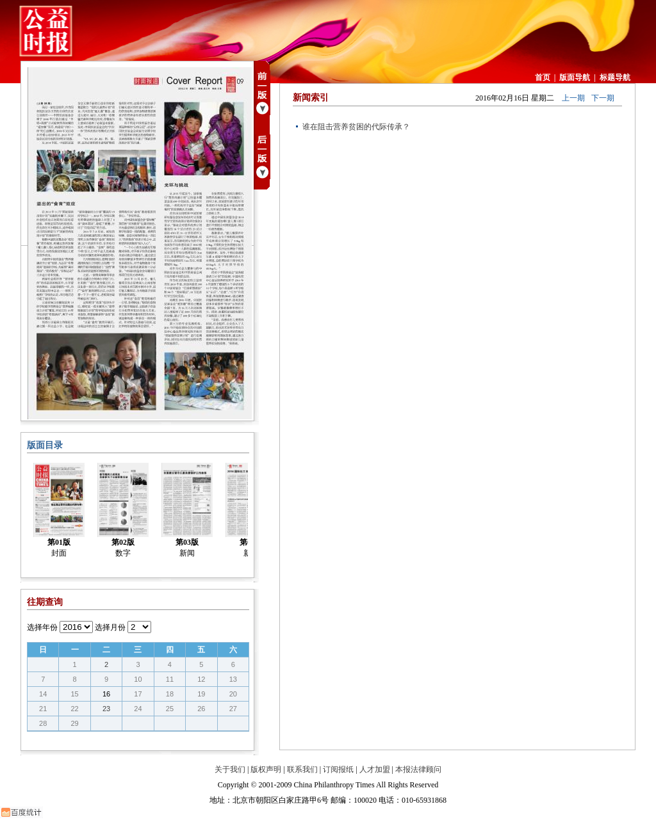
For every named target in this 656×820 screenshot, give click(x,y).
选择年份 (42, 627)
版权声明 (265, 769)
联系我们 (302, 769)
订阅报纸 (338, 769)
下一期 (602, 97)
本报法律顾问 (418, 769)
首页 (542, 77)
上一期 (573, 97)
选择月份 (110, 627)
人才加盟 (374, 769)
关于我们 (230, 769)
